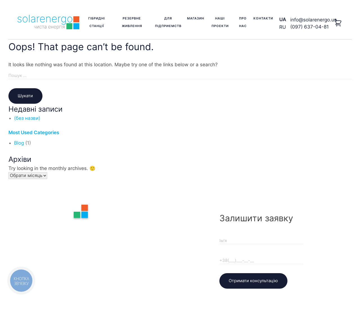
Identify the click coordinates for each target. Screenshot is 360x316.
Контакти (263, 18)
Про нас (243, 22)
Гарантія (149, 223)
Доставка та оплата (161, 232)
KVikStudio (200, 296)
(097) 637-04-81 (309, 27)
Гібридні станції (96, 22)
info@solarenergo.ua (313, 20)
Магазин (195, 18)
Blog (19, 143)
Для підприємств (168, 22)
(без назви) (27, 118)
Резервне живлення (132, 22)
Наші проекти (220, 22)
